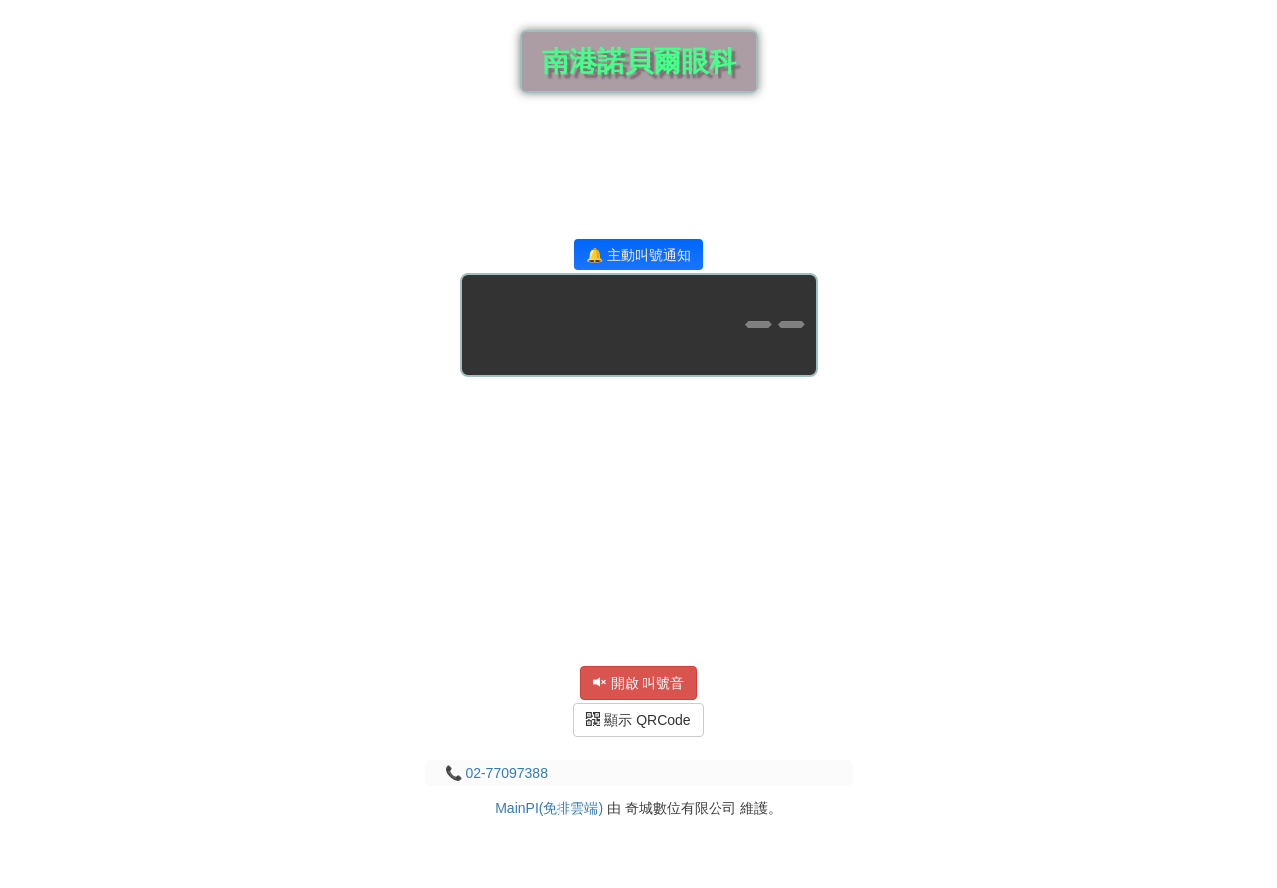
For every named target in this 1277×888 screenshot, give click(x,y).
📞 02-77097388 (496, 773)
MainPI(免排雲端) (549, 808)
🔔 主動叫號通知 (638, 255)
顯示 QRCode (638, 720)
